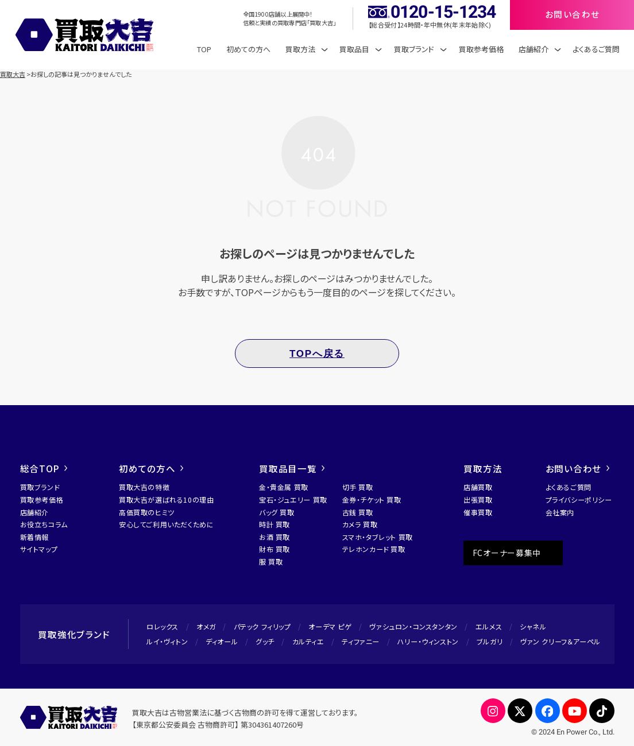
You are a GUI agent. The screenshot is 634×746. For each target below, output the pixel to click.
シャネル (533, 626)
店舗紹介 (34, 512)
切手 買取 (357, 487)
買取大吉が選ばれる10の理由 (166, 499)
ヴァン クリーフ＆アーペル (560, 641)
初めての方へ (248, 49)
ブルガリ (489, 641)
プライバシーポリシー (579, 499)
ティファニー (361, 641)
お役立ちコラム (44, 524)
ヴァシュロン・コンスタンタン (413, 626)
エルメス (489, 626)
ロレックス (162, 626)
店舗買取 (477, 487)
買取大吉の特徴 (144, 487)
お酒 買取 (274, 537)
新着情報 (34, 537)
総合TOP (44, 468)
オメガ (206, 626)
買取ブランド (40, 487)
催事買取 (477, 512)
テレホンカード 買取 (373, 549)
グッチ (265, 641)
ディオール (222, 641)
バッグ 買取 (277, 512)
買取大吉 (12, 74)
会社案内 (560, 512)
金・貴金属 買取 (283, 487)
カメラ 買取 (360, 524)
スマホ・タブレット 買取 (377, 537)
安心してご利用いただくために (166, 524)
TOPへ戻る (317, 353)
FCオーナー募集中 (507, 552)
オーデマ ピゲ (329, 626)
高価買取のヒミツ (147, 512)
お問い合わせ (577, 468)
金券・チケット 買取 (371, 499)
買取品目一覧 (291, 468)
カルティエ (308, 641)
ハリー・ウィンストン (428, 641)
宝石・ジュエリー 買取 (293, 499)
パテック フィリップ (262, 626)
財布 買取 (274, 549)
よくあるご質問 (596, 49)
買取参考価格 (481, 49)
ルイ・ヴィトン (167, 641)
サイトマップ (39, 549)
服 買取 (271, 561)
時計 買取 (274, 524)
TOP (204, 49)
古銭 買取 (357, 512)
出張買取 (477, 499)
